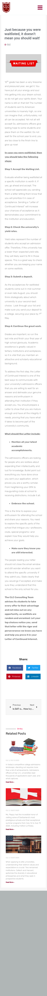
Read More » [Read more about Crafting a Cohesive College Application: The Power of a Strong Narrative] (10, 782)
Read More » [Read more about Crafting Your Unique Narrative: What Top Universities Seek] (10, 882)
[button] (15, 668)
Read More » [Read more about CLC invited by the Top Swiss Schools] (10, 829)
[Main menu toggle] (40, 7)
